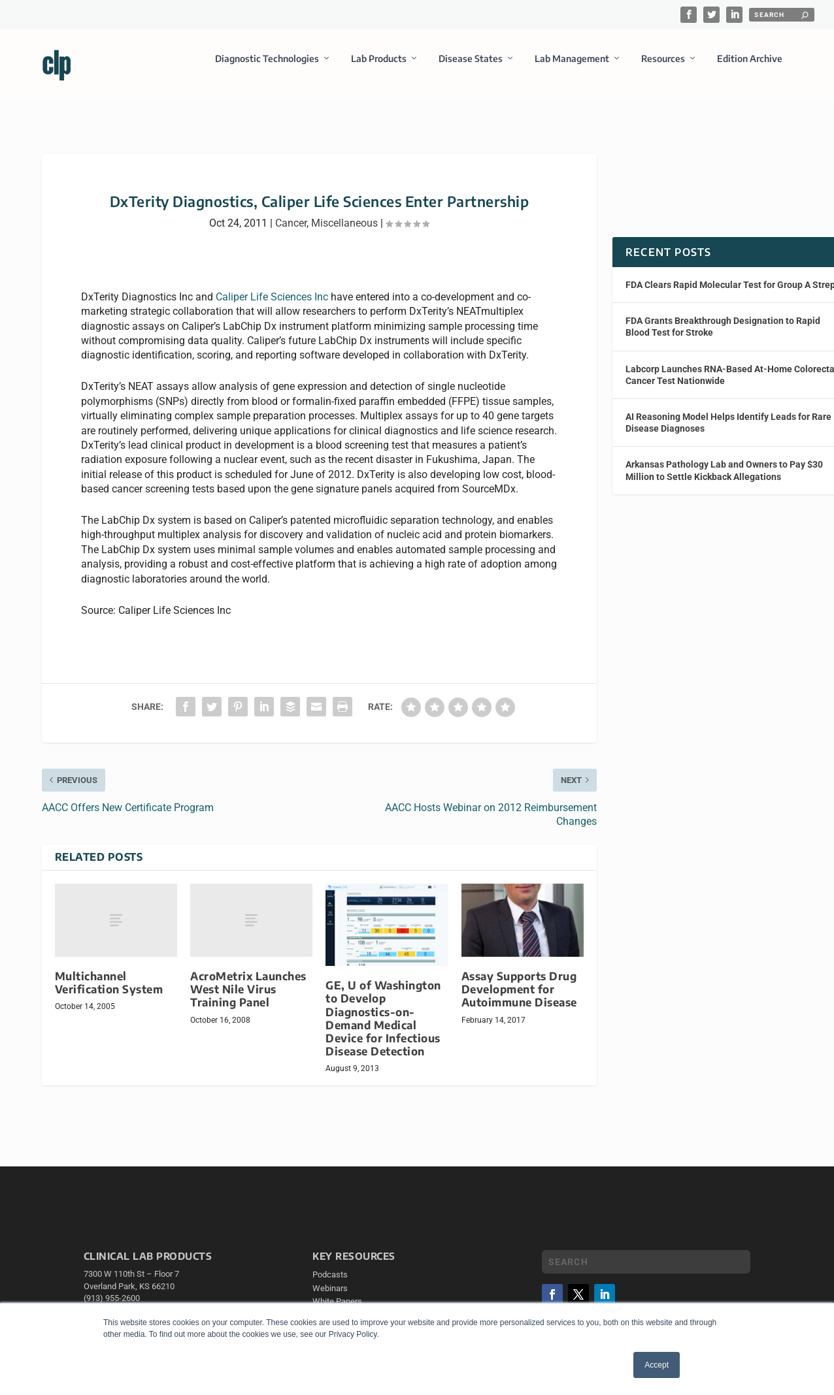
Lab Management (572, 67)
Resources (663, 67)
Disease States (471, 67)
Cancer (291, 232)
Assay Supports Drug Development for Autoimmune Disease (519, 998)
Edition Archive (749, 67)
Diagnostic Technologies (267, 67)
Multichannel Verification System (109, 991)
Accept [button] (656, 1365)
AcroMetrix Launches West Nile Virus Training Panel (248, 998)
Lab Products (379, 67)
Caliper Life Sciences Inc (272, 306)
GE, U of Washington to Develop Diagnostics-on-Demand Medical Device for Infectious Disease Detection (383, 1027)
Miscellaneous (344, 232)
